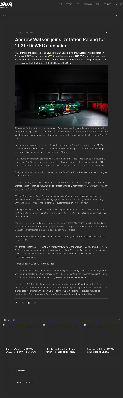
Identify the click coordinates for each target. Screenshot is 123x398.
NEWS (5, 15)
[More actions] (106, 32)
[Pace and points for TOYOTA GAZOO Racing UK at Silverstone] (102, 334)
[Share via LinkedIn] (28, 302)
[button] (117, 16)
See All (118, 319)
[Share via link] (35, 302)
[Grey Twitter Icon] (117, 4)
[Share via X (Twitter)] (22, 302)
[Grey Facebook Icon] (119, 4)
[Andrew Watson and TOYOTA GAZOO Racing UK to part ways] (21, 334)
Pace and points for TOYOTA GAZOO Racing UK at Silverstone (100, 350)
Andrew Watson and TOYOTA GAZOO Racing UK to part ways (21, 350)
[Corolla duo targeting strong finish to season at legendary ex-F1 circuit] (61, 334)
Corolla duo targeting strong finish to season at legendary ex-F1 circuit (60, 350)
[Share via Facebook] (16, 302)
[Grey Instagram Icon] (121, 4)
